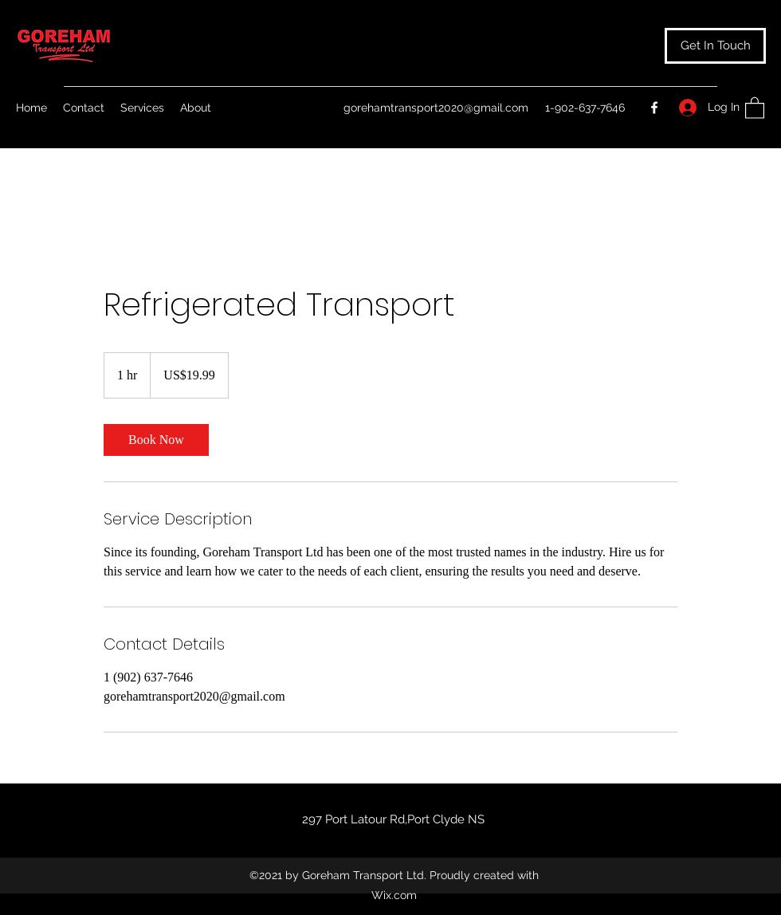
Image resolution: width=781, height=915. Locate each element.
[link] (156, 440)
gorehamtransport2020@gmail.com (435, 107)
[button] (715, 46)
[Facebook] (654, 108)
